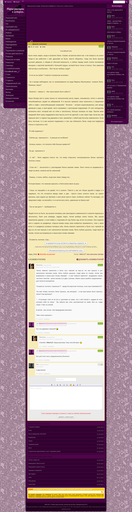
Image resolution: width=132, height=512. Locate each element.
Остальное (10, 101)
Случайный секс (11, 71)
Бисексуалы (10, 21)
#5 (36, 373)
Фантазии (9, 89)
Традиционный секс (13, 83)
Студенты (9, 80)
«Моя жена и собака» (116, 35)
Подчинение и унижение (15, 50)
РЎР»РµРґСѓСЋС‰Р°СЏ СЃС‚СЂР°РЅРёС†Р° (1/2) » (66, 250)
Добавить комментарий (90, 259)
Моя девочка (32, 481)
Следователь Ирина (34, 427)
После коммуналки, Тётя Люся (37, 434)
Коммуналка (31, 437)
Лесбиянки (10, 36)
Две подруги (32, 474)
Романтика (10, 62)
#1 (36, 319)
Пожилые (9, 56)
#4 (36, 360)
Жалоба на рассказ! (46, 254)
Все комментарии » (117, 121)
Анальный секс (11, 18)
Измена (8, 33)
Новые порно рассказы (57, 504)
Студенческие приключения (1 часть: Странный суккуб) (44, 451)
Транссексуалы (11, 86)
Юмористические (12, 98)
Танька (30, 441)
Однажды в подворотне (35, 470)
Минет (8, 39)
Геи (7, 24)
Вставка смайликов (71, 385)
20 (101, 46)
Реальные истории (13, 59)
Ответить (40, 319)
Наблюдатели (11, 42)
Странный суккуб (33, 444)
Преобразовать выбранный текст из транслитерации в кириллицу (80, 385)
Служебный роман (13, 68)
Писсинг (9, 47)
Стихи (8, 74)
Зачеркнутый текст (60, 385)
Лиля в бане (31, 484)
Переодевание (11, 45)
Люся (30, 448)
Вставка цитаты (77, 385)
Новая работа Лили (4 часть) (36, 463)
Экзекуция (10, 95)
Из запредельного (12, 30)
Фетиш (8, 92)
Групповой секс (11, 27)
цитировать (47, 319)
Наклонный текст (54, 385)
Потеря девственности (14, 53)
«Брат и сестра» (116, 66)
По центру (64, 385)
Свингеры (9, 65)
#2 (36, 332)
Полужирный (52, 385)
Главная (8, 2)
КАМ (30, 430)
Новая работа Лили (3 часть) (36, 467)
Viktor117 (82, 254)
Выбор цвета (73, 385)
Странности (10, 77)
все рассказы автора (95, 254)
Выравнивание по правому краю (67, 385)
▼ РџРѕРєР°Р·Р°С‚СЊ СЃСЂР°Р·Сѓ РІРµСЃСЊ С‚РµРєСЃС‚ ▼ (66, 243)
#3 (40, 346)
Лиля (29, 477)
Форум (16, 2)
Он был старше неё (33, 460)
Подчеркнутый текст (57, 385)
